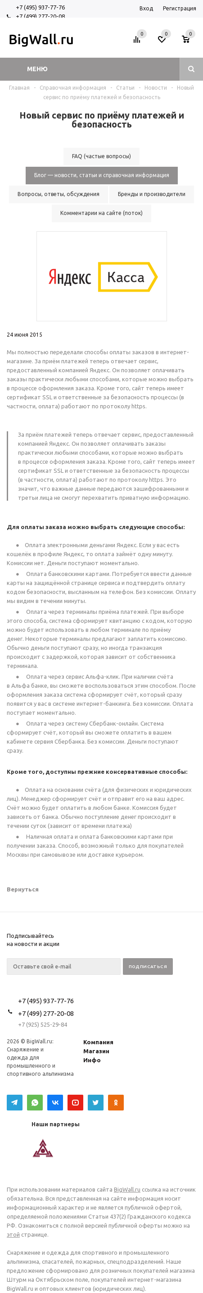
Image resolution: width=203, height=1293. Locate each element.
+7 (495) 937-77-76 (40, 7)
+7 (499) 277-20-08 (40, 16)
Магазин (96, 1051)
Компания (98, 1042)
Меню (37, 69)
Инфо (92, 1060)
